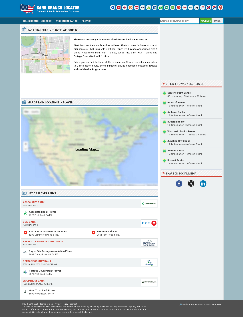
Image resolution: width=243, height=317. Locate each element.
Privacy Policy (61, 304)
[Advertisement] (89, 86)
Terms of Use (46, 304)
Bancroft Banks (176, 102)
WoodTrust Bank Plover (42, 290)
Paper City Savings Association (43, 241)
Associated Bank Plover (42, 211)
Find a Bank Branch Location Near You (201, 304)
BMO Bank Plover (107, 231)
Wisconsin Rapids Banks (181, 131)
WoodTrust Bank (33, 280)
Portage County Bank (37, 261)
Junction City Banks (178, 141)
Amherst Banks (176, 112)
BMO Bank (29, 221)
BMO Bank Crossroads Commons (48, 231)
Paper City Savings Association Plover (51, 251)
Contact (73, 304)
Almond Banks (175, 150)
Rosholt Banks (175, 160)
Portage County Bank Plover (45, 270)
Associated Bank (33, 202)
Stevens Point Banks (179, 92)
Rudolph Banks (175, 121)
